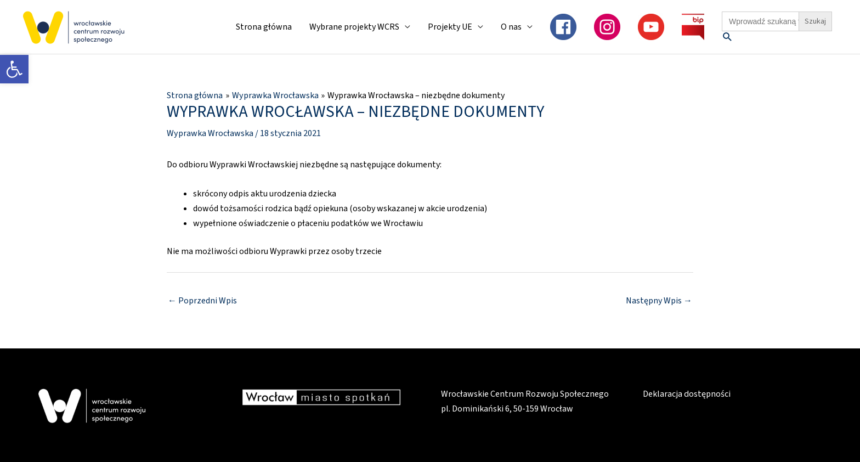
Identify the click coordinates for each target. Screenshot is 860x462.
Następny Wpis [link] (659, 301)
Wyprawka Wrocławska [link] (210, 133)
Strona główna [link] (264, 27)
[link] (14, 69)
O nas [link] (511, 27)
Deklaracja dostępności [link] (686, 393)
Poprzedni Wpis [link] (202, 301)
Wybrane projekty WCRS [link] (354, 27)
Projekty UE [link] (450, 27)
